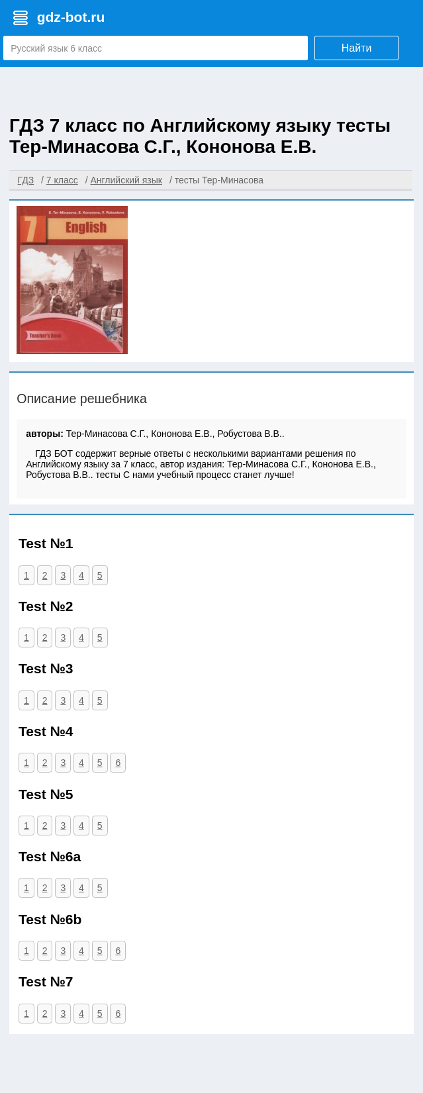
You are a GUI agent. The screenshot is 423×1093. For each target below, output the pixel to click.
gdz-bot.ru (71, 16)
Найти (357, 48)
